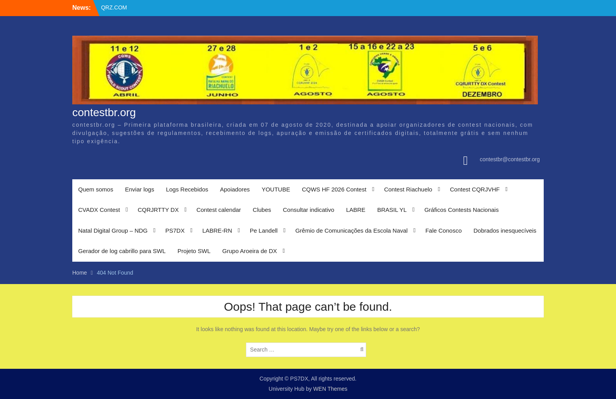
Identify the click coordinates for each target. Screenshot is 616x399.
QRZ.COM (114, 7)
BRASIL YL (392, 209)
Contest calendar (218, 209)
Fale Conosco (443, 230)
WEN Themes (330, 389)
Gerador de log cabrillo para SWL (122, 251)
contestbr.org (104, 112)
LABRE (355, 209)
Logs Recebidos (187, 189)
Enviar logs (139, 189)
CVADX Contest (99, 209)
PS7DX (175, 230)
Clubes (262, 209)
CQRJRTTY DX (158, 209)
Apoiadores (235, 189)
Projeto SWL (194, 251)
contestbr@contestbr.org (510, 159)
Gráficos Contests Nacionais (461, 209)
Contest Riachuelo (408, 189)
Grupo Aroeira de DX (249, 251)
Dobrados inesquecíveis (504, 230)
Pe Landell (264, 230)
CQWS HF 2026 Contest (334, 189)
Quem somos (95, 189)
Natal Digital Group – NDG (113, 230)
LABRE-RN (217, 230)
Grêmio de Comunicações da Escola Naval (351, 230)
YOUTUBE (276, 189)
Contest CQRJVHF (475, 189)
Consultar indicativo (308, 209)
